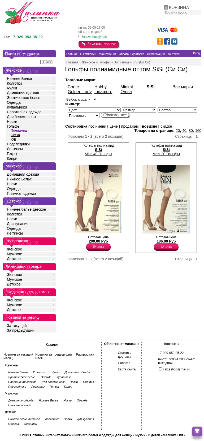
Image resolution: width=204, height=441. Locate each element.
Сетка (15, 135)
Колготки (14, 83)
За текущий (17, 325)
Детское (14, 201)
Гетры (12, 154)
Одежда (14, 102)
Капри (12, 158)
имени (100, 126)
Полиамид (19, 130)
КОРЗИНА (179, 7)
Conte (73, 87)
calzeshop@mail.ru (96, 37)
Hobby (100, 87)
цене (114, 126)
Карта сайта (127, 369)
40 (184, 130)
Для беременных (21, 117)
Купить (98, 246)
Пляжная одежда (21, 193)
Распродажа (85, 354)
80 (191, 130)
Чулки (12, 88)
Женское (14, 249)
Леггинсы (15, 149)
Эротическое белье (23, 98)
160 (198, 130)
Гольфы (13, 126)
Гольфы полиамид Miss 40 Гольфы (98, 149)
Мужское (14, 254)
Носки (12, 121)
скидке (166, 126)
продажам (130, 126)
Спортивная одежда (24, 112)
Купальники (17, 107)
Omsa (126, 91)
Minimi (126, 87)
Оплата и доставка (125, 354)
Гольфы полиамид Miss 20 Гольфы (166, 149)
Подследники (18, 144)
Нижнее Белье (19, 78)
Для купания (17, 224)
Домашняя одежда (23, 93)
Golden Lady (80, 91)
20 (178, 130)
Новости (124, 363)
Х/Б (13, 139)
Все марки (182, 87)
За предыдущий (20, 330)
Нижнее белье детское (26, 209)
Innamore (103, 91)
